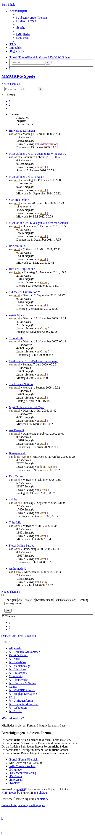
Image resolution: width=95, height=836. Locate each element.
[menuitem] (31, 17)
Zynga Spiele (17, 315)
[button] (9, 107)
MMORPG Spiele (18, 76)
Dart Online (16, 476)
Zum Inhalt (8, 4)
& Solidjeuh (41, 792)
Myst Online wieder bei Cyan (26, 407)
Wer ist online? (12, 718)
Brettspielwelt (17, 453)
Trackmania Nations (21, 384)
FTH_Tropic (8, 792)
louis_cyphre (22, 456)
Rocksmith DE (18, 245)
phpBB (20, 789)
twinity (13, 499)
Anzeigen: (20, 599)
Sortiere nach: (56, 599)
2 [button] (9, 104)
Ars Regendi (16, 430)
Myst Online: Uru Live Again (26, 176)
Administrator (48, 144)
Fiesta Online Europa (21, 545)
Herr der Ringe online (22, 268)
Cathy (17, 272)
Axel (17, 134)
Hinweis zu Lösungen (22, 130)
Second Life (16, 338)
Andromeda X (17, 568)
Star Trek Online (19, 199)
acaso (43, 489)
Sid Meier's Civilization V (24, 292)
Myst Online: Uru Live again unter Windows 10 (37, 153)
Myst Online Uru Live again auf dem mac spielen (38, 222)
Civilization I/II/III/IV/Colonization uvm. (33, 361)
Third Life (15, 522)
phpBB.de (43, 798)
